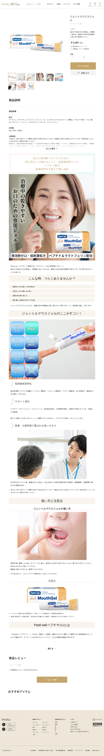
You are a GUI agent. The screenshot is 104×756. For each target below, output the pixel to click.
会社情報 (87, 750)
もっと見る (52, 148)
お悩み (59, 4)
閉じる (52, 648)
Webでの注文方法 (75, 729)
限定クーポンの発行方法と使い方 (79, 731)
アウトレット (45, 732)
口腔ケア (44, 727)
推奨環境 (70, 750)
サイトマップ (78, 750)
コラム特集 (76, 4)
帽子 (34, 727)
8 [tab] (21, 86)
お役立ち (44, 729)
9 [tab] (31, 86)
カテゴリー (50, 4)
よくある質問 (74, 724)
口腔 (56, 734)
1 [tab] (12, 77)
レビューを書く (52, 679)
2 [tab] (21, 77)
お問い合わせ (74, 727)
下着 (34, 734)
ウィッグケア (36, 725)
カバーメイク (45, 725)
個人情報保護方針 (60, 750)
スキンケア (45, 722)
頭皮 (56, 724)
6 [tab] (59, 77)
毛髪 (56, 722)
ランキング (66, 4)
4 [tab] (40, 77)
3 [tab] (31, 77)
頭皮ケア (35, 729)
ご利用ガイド (74, 722)
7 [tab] (12, 86)
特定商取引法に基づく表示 (46, 750)
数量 (71, 54)
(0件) (80, 23)
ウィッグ (35, 722)
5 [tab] (50, 77)
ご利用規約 (33, 750)
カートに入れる (83, 66)
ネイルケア (35, 732)
